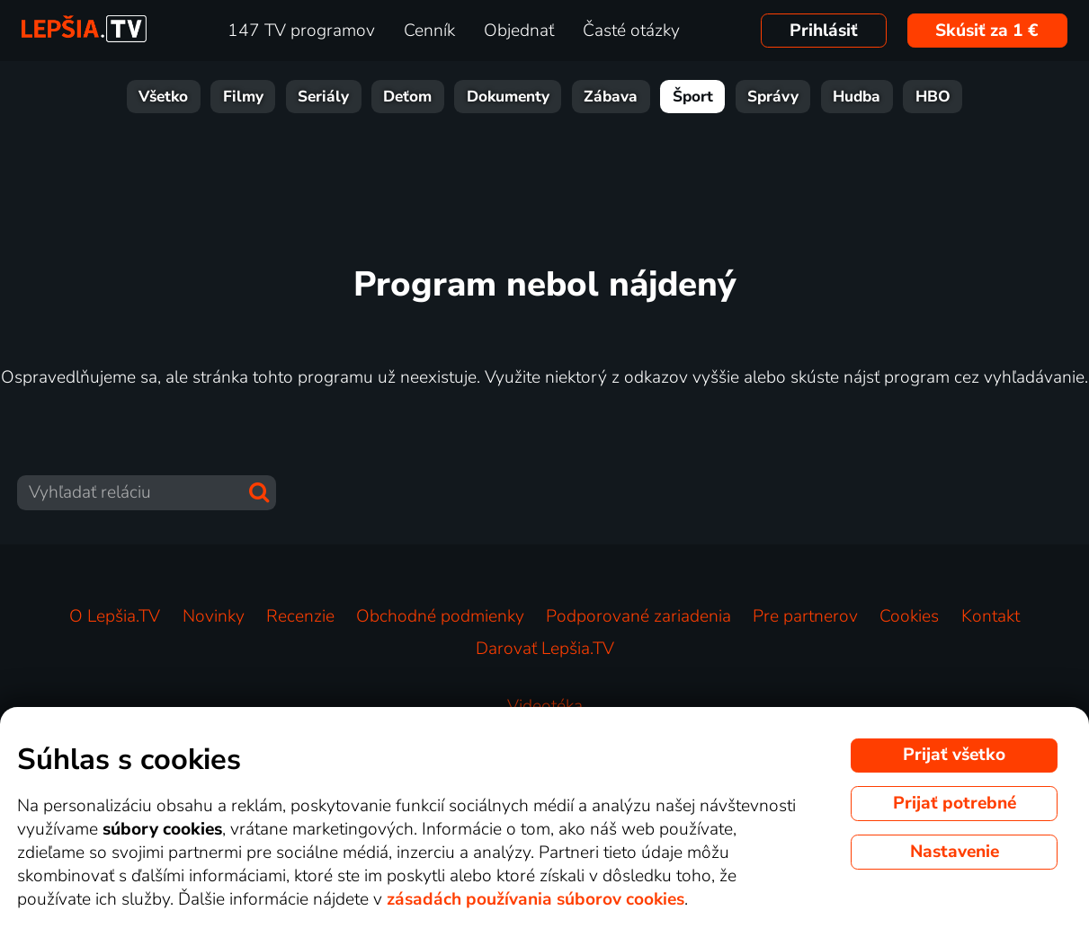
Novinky (214, 616)
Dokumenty (508, 96)
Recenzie (300, 616)
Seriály (323, 96)
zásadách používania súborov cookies (535, 899)
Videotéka (545, 706)
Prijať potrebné (954, 803)
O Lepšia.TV (114, 616)
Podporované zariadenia (638, 616)
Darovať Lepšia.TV (545, 648)
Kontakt (990, 616)
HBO (933, 96)
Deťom (407, 96)
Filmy (243, 96)
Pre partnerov (805, 616)
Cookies (909, 616)
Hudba (856, 96)
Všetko (163, 96)
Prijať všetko (954, 754)
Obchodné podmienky (440, 616)
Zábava (611, 96)
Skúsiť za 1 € (987, 30)
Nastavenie (954, 851)
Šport (693, 96)
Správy (773, 96)
